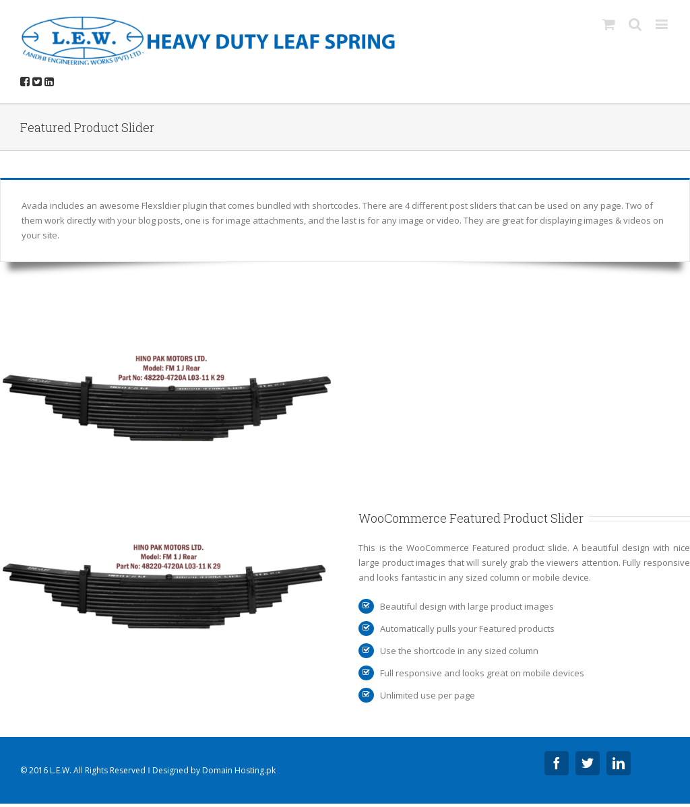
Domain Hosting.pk (239, 770)
